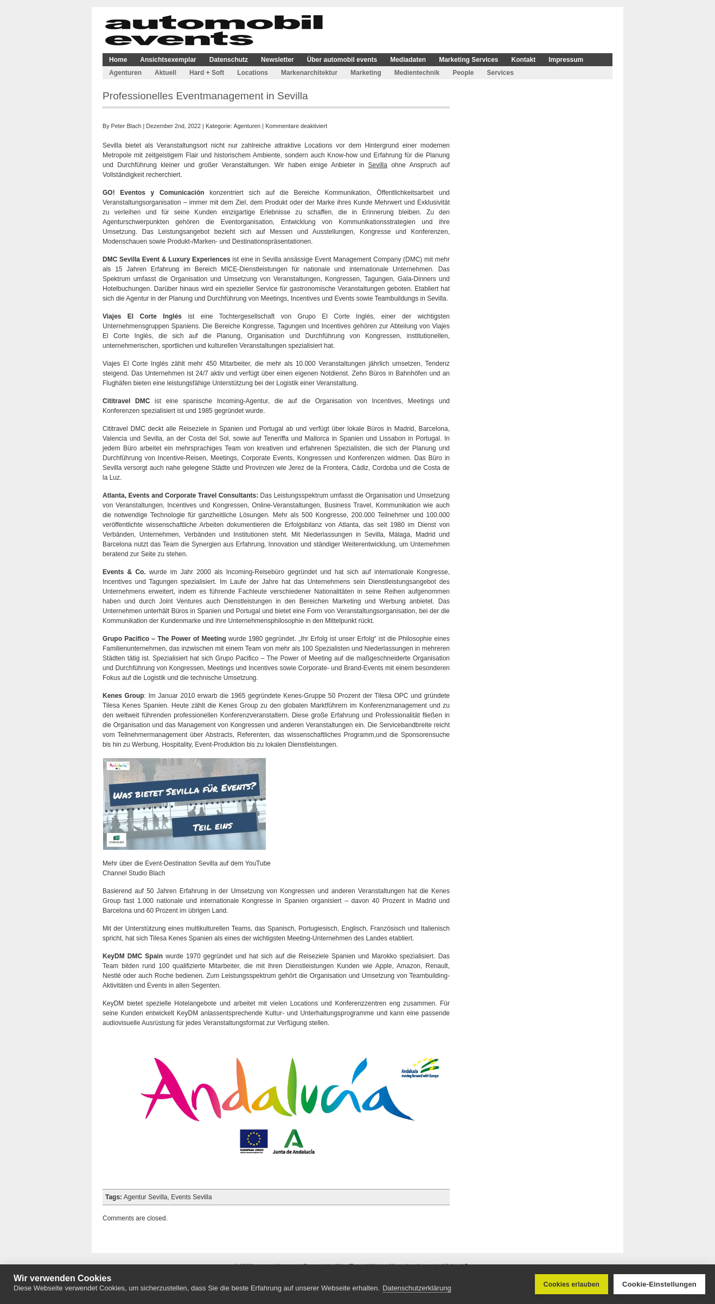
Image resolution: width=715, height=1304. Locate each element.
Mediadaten (408, 59)
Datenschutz (228, 59)
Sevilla (377, 165)
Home (118, 59)
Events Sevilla (191, 1197)
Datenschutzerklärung (416, 1288)
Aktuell (165, 73)
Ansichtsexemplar (168, 59)
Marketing (365, 73)
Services (500, 73)
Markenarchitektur (309, 73)
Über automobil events (342, 59)
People (463, 73)
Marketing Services (468, 59)
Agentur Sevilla (146, 1197)
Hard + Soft (206, 73)
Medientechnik (416, 73)
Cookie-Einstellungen (659, 1284)
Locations (252, 73)
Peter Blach (126, 126)
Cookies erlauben (571, 1284)
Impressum (565, 59)
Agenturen (125, 73)
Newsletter (277, 59)
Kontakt (524, 59)
